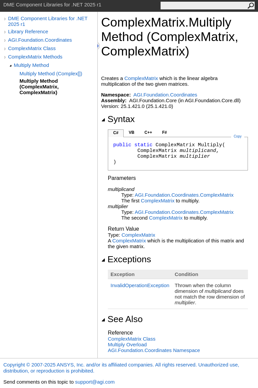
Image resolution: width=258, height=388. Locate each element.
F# (164, 132)
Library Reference (28, 31)
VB (131, 132)
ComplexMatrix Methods (35, 57)
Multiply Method (31, 65)
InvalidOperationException (140, 285)
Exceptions (126, 259)
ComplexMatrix (141, 78)
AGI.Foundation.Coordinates (40, 40)
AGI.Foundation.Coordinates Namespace (154, 350)
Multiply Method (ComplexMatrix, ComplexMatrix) (39, 86)
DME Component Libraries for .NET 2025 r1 (47, 21)
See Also (122, 319)
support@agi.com (95, 382)
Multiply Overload (127, 344)
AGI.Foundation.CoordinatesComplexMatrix (184, 195)
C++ (148, 132)
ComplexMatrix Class (32, 48)
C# (115, 132)
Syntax (118, 119)
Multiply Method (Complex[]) (50, 73)
